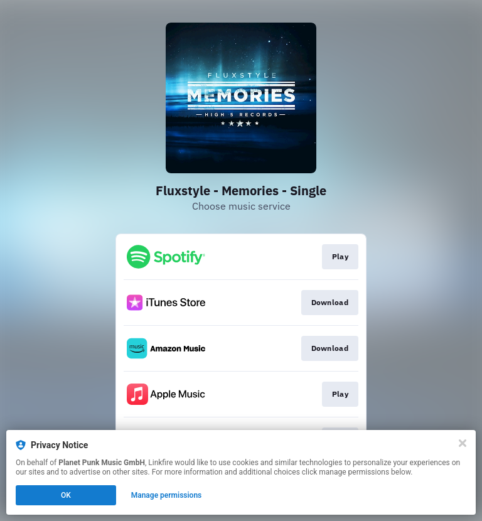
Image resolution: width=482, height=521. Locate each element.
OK (66, 495)
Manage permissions (166, 495)
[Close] (463, 443)
